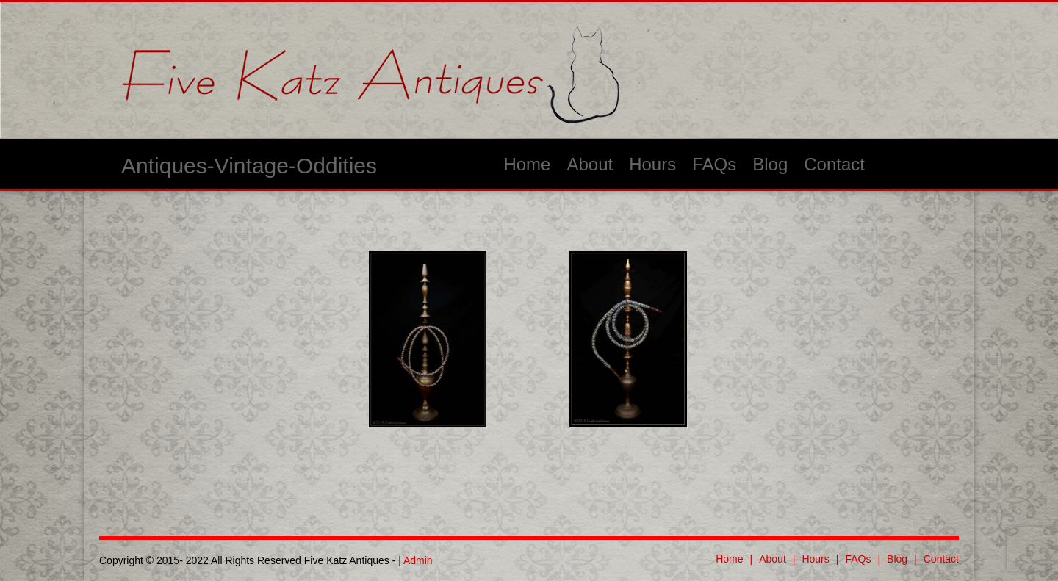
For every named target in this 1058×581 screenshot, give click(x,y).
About (589, 164)
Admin (418, 560)
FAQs (714, 164)
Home (526, 164)
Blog (770, 164)
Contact (834, 164)
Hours (652, 164)
